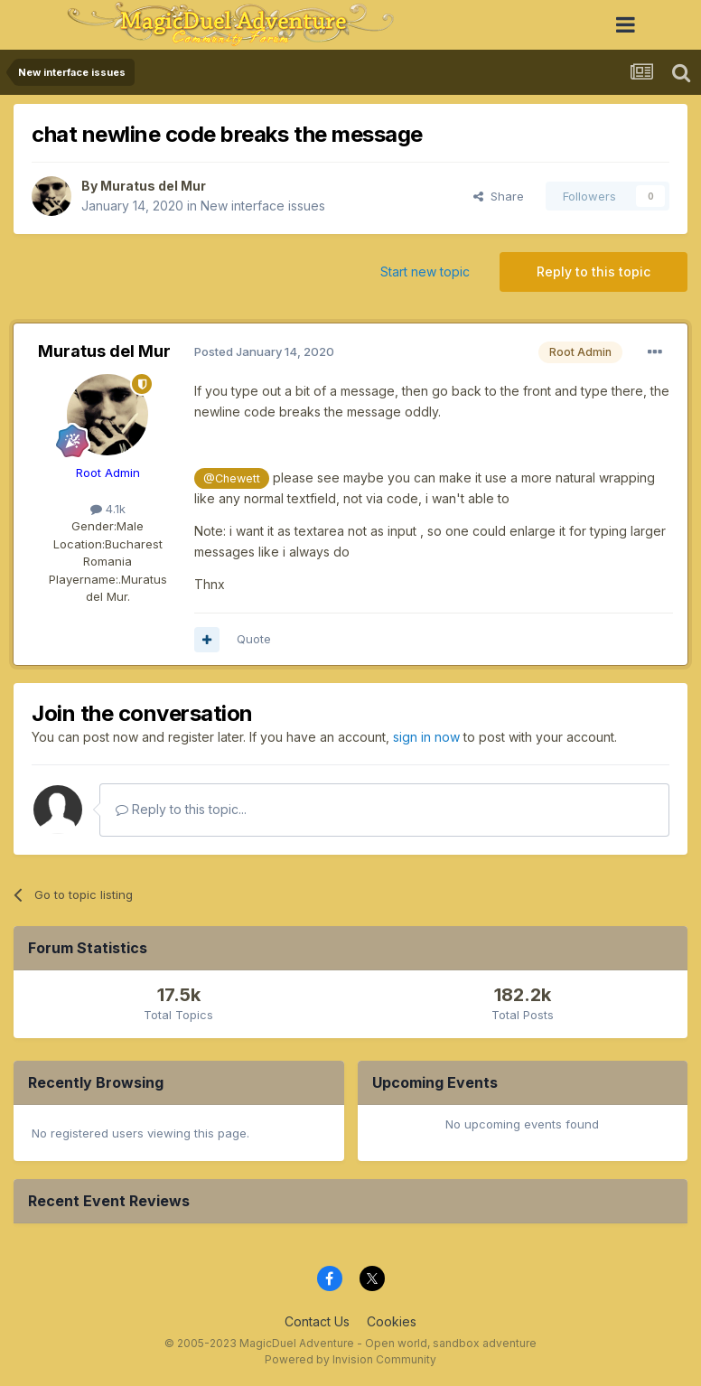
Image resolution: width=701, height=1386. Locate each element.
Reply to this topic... (181, 809)
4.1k (108, 508)
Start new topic (425, 271)
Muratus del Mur (153, 185)
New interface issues (263, 205)
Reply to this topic (593, 271)
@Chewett (231, 478)
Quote (254, 639)
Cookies (391, 1321)
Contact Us (317, 1321)
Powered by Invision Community (350, 1359)
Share (498, 196)
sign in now (426, 737)
